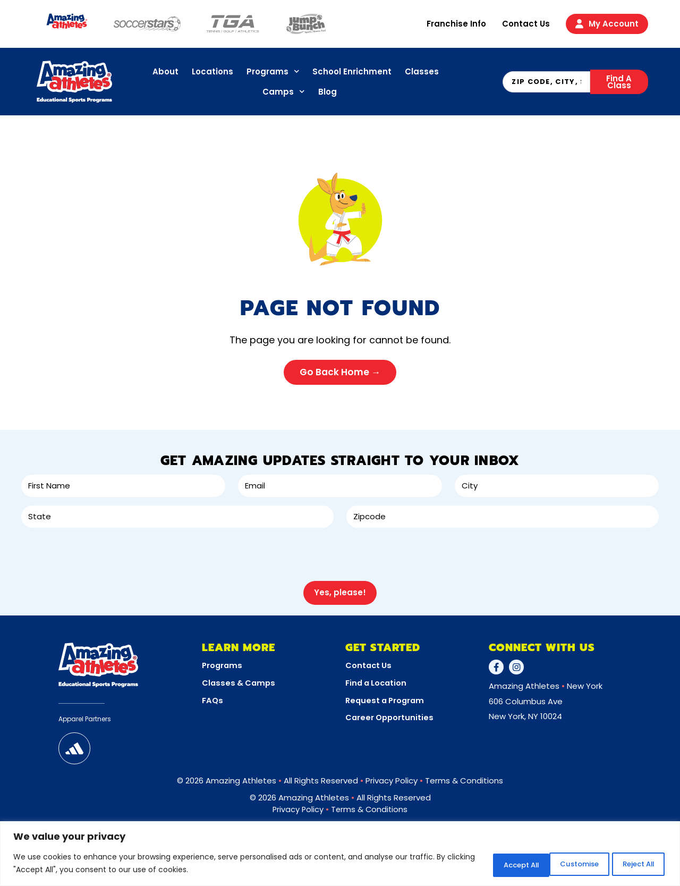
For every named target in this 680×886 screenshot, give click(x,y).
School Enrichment (352, 71)
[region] (340, 854)
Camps (283, 91)
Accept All (631, 864)
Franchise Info (456, 23)
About (165, 71)
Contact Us (526, 23)
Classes (422, 71)
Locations (212, 71)
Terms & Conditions (464, 775)
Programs (273, 71)
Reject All (558, 864)
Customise (485, 864)
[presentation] (102, 554)
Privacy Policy (392, 775)
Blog (327, 91)
